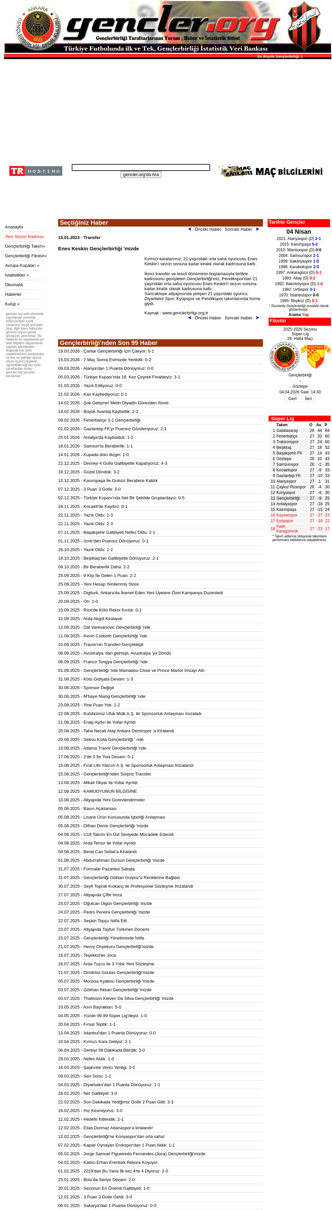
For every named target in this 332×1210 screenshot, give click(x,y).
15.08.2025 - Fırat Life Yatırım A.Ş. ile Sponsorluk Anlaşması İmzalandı (126, 765)
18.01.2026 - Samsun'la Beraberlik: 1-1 (95, 446)
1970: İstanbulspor (298, 295)
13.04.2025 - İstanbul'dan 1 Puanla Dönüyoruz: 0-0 (107, 1032)
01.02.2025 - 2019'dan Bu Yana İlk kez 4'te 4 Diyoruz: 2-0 (113, 1171)
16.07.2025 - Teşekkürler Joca (87, 955)
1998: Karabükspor (299, 267)
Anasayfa (14, 226)
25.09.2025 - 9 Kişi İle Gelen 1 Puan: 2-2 (97, 575)
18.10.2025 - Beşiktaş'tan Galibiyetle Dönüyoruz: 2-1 (108, 558)
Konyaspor (286, 492)
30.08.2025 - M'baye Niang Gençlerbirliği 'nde (101, 696)
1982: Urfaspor (298, 289)
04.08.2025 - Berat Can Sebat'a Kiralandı (97, 851)
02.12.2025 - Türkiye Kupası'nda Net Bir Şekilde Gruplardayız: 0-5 (121, 497)
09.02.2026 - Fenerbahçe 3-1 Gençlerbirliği (99, 420)
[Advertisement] (166, 109)
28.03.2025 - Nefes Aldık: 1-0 (86, 1058)
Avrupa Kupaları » (22, 265)
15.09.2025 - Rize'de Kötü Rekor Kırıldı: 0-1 (100, 609)
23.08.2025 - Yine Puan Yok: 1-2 (89, 704)
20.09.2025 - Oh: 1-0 (78, 601)
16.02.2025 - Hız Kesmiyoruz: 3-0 (90, 1110)
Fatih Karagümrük (287, 528)
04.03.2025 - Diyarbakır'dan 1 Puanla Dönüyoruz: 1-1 (109, 1084)
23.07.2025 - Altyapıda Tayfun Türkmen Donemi (103, 929)
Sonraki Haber (243, 229)
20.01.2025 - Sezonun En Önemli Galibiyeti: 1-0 (103, 1188)
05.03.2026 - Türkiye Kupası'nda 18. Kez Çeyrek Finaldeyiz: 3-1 (119, 376)
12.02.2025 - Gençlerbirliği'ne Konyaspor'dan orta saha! (111, 1136)
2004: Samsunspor (299, 255)
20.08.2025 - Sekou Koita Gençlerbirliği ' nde (101, 739)
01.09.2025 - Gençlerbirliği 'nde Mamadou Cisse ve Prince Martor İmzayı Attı (131, 670)
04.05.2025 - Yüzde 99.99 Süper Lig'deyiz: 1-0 (102, 1015)
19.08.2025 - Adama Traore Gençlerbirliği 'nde (102, 748)
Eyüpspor (285, 521)
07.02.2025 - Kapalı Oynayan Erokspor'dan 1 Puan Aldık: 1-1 (116, 1145)
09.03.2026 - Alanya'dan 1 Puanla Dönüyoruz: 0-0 (105, 368)
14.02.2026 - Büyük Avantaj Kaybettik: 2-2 (98, 411)
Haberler (13, 294)
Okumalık (14, 284)
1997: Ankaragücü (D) (298, 272)
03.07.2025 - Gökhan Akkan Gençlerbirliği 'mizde (104, 989)
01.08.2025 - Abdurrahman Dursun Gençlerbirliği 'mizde (111, 860)
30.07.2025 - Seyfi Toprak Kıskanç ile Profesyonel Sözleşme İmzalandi (125, 886)
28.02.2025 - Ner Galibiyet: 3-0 (87, 1093)
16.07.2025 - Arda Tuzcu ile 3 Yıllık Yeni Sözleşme (106, 963)
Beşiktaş (284, 447)
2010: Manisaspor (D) (298, 250)
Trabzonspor (288, 442)
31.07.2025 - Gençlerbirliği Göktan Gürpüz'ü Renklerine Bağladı (119, 877)
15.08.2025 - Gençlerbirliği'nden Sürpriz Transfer (104, 773)
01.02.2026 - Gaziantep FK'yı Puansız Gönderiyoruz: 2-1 (112, 428)
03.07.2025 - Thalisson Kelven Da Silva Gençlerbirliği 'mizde (116, 998)
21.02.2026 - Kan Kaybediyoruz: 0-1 (92, 394)
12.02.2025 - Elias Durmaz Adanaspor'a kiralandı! (105, 1127)
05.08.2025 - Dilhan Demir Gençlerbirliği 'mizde (103, 825)
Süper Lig (282, 418)
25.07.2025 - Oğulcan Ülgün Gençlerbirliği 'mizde (105, 903)
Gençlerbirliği (288, 498)
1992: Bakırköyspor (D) (299, 284)
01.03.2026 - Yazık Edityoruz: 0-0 (90, 385)
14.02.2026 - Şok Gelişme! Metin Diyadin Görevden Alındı (113, 402)
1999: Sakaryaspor (299, 261)
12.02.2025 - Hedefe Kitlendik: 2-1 (91, 1119)
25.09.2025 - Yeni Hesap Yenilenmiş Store (98, 584)
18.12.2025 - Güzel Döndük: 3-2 (89, 471)
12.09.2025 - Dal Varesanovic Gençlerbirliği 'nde (104, 627)
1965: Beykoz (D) (298, 300)
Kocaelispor (287, 470)
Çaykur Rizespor (291, 487)
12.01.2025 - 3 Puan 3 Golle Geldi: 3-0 (95, 1196)
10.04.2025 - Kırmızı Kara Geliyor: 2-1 (94, 1041)
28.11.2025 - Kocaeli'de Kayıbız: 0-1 (92, 506)
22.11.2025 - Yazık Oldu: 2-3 (85, 515)
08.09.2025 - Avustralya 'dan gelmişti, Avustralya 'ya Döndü (114, 653)
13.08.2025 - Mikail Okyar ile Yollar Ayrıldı (98, 782)
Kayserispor (287, 515)
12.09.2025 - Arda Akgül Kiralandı (90, 618)
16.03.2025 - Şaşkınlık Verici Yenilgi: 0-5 (96, 1067)
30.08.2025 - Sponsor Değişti (86, 687)
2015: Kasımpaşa (299, 244)
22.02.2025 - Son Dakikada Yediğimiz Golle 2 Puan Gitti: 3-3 (116, 1101)
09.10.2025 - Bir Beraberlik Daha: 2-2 (93, 566)
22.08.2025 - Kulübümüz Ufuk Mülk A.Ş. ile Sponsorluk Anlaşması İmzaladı (130, 713)
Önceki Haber (206, 229)
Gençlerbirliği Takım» (25, 246)
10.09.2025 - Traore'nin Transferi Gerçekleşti (100, 644)
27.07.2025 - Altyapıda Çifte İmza (90, 894)
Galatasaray (287, 430)
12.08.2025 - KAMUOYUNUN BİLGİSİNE (97, 791)
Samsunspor (288, 464)
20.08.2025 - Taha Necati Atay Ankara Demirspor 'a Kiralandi (116, 730)
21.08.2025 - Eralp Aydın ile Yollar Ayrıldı (97, 722)
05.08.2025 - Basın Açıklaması (87, 808)
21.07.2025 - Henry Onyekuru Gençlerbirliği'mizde (106, 946)
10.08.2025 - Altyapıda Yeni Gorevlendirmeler (101, 799)
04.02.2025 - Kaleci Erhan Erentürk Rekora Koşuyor (108, 1162)
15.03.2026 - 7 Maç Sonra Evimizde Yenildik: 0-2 (104, 359)
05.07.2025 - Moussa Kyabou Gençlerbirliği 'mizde (106, 981)
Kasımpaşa (286, 509)
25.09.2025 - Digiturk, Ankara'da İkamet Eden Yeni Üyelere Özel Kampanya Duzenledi (140, 592)
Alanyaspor (286, 481)
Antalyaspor (287, 504)
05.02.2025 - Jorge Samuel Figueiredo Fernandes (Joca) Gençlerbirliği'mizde (132, 1153)
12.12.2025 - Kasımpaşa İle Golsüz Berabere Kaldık (108, 480)
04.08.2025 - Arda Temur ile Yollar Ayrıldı (97, 843)
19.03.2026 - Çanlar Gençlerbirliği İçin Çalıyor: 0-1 (106, 351)
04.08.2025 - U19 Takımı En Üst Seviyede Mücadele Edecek (116, 834)
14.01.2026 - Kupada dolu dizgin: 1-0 (93, 454)
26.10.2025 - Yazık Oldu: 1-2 (85, 549)
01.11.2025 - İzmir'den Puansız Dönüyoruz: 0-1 (103, 540)
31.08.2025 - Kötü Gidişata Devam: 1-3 (95, 679)
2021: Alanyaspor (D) (299, 238)
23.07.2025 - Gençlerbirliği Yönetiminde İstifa (101, 937)
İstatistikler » (17, 275)
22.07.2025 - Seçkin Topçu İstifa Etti (92, 920)
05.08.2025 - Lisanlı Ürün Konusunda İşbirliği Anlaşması (111, 817)
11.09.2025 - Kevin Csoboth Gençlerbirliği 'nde (102, 635)
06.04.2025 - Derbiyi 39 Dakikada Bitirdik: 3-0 (101, 1050)
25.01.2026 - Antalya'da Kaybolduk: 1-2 (95, 437)
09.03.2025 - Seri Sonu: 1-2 (84, 1076)
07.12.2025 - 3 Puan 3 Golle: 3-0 (89, 489)
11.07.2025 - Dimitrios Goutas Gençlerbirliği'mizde (106, 972)
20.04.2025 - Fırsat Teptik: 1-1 (87, 1024)
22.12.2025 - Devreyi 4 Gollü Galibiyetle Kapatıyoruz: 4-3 (112, 463)
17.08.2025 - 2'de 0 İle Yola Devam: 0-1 (96, 756)
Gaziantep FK (289, 475)
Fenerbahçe (287, 436)
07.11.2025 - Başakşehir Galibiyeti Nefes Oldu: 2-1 (106, 532)
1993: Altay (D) (298, 278)
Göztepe (284, 458)
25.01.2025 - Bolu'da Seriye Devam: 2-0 (96, 1179)
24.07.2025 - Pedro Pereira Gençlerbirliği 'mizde (104, 912)
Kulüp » (12, 303)
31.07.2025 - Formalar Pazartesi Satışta (96, 868)
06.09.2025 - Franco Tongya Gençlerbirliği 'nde (103, 661)
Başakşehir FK (289, 453)
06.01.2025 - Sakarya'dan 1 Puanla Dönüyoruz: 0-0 (107, 1205)
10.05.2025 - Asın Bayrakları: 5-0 (89, 1007)
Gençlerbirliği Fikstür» (26, 255)
